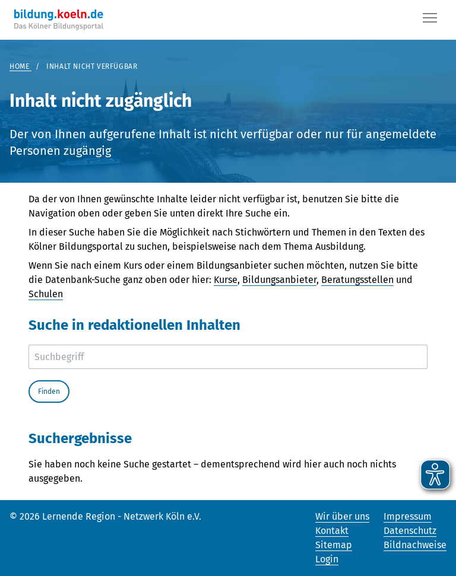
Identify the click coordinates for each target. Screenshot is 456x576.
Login (326, 559)
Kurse (226, 279)
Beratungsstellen (357, 279)
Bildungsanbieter (279, 279)
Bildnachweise (415, 544)
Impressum (408, 516)
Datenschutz (410, 530)
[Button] (430, 20)
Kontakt (332, 530)
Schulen (45, 294)
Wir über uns (342, 516)
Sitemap (333, 544)
